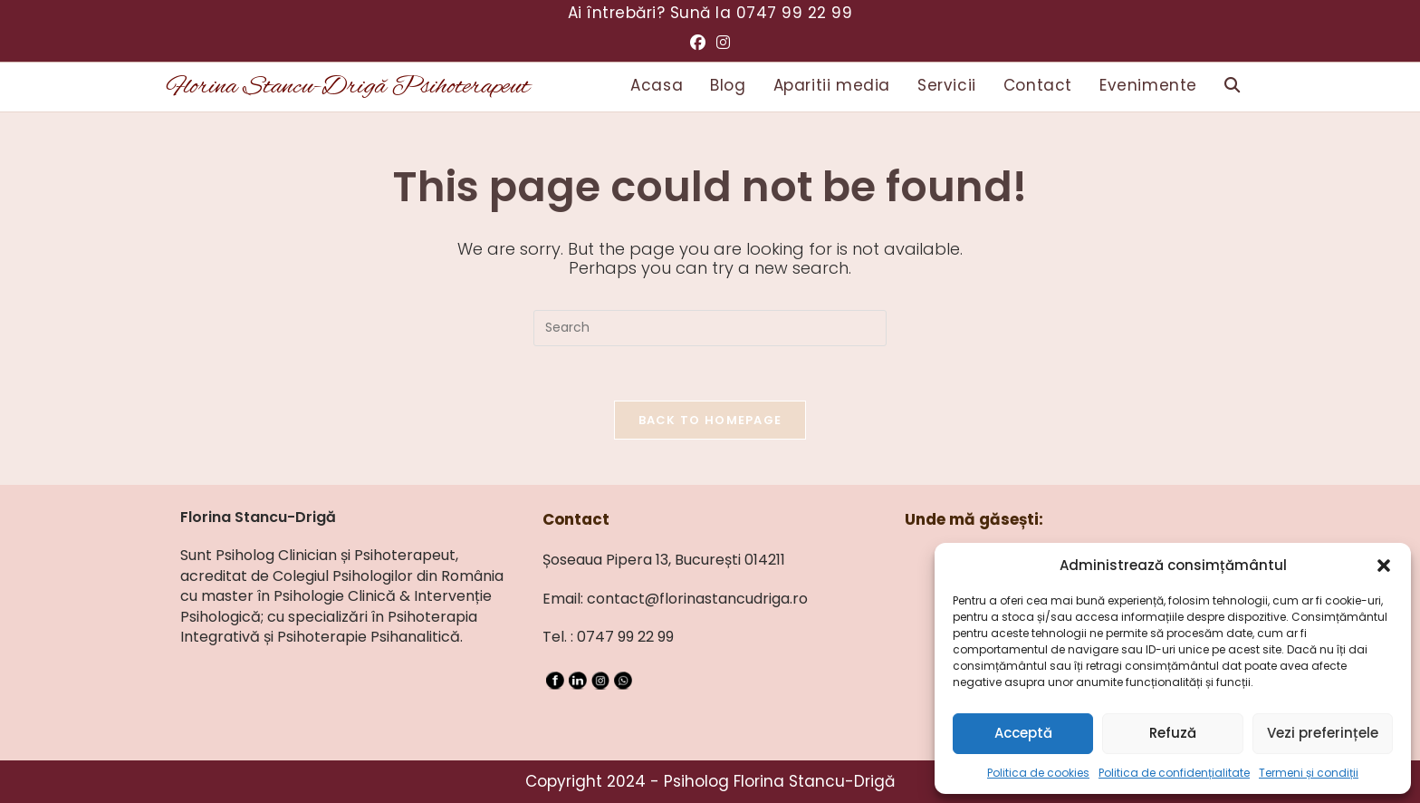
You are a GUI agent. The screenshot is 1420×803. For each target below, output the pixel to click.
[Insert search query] (710, 328)
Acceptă (1023, 732)
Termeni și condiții (1308, 772)
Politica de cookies (1038, 772)
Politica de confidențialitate (1174, 772)
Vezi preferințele (1322, 732)
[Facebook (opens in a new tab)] (698, 43)
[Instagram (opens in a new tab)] (723, 43)
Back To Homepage (710, 420)
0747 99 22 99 (794, 13)
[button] (1384, 565)
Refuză (1172, 732)
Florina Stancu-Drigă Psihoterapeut (348, 87)
